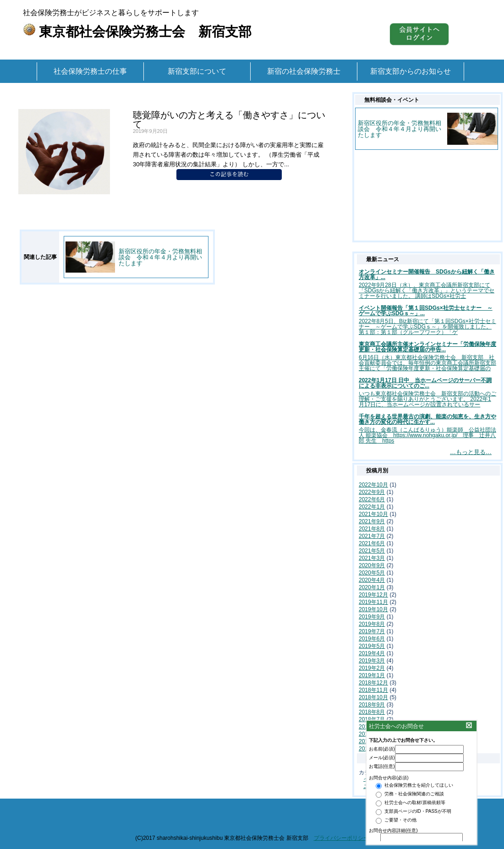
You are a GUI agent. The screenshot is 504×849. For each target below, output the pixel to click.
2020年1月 (372, 587)
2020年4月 (372, 580)
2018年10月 (373, 697)
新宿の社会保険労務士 (303, 71)
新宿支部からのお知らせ (410, 71)
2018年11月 (373, 690)
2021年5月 (372, 551)
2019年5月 (372, 646)
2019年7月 (372, 631)
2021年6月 (372, 543)
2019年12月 (373, 595)
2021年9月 (372, 521)
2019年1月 (372, 675)
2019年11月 (373, 602)
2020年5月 (372, 573)
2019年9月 (372, 616)
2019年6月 (372, 638)
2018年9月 (372, 704)
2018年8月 (372, 712)
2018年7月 (372, 719)
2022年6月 (372, 499)
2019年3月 (372, 660)
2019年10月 (373, 609)
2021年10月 (373, 514)
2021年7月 (372, 536)
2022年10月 (373, 485)
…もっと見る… (471, 452)
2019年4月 (372, 653)
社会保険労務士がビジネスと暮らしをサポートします (137, 22)
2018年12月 (373, 682)
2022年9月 (372, 492)
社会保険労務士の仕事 (90, 71)
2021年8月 (372, 529)
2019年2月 (372, 668)
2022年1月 (372, 507)
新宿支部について (197, 71)
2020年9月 (372, 565)
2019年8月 (372, 624)
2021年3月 (372, 558)
